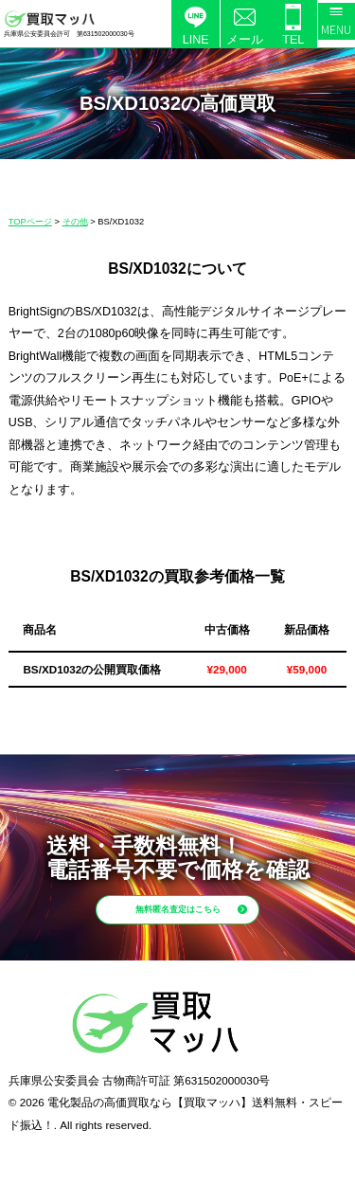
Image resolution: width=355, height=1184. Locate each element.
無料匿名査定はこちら (204, 921)
